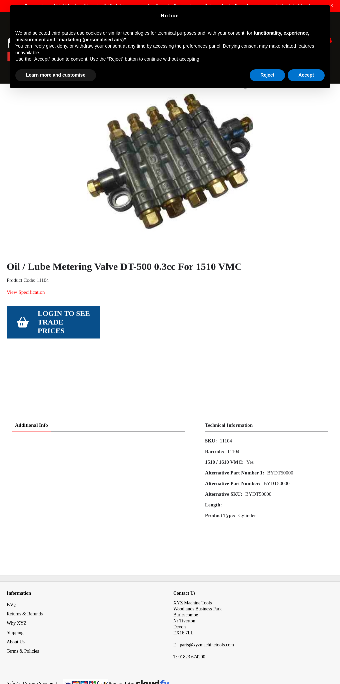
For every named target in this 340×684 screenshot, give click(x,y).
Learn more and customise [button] (55, 75)
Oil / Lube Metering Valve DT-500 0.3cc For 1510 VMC (207, 96)
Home (12, 96)
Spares (33, 96)
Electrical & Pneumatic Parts (74, 96)
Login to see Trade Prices (64, 353)
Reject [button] (267, 75)
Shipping (15, 606)
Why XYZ (17, 597)
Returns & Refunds (25, 587)
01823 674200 (189, 630)
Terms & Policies (23, 625)
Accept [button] (306, 75)
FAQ (11, 578)
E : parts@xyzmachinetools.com (203, 618)
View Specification (26, 323)
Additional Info (31, 399)
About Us (16, 615)
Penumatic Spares (126, 96)
